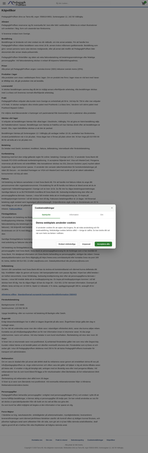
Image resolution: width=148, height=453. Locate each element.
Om (101, 215)
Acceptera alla (103, 244)
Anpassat (86, 244)
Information (74, 215)
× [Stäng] (112, 208)
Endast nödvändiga (67, 244)
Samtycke (46, 215)
